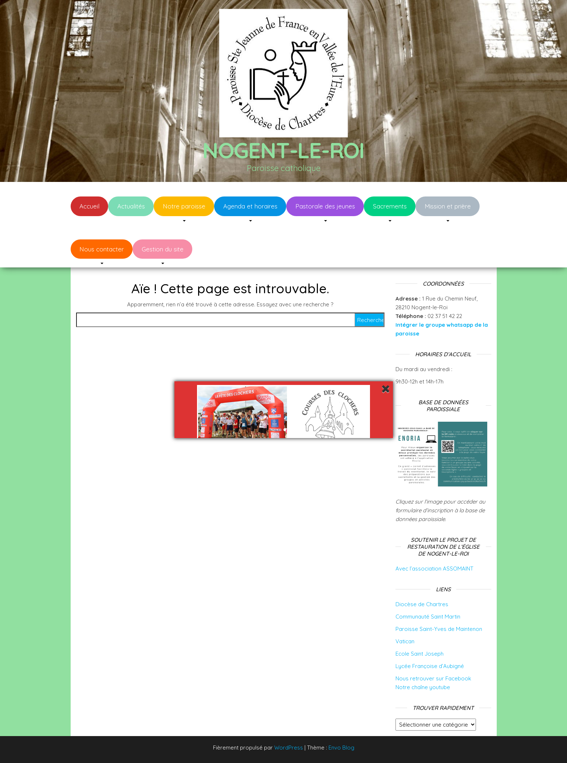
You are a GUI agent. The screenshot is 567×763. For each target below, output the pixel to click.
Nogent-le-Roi (283, 150)
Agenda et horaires (250, 206)
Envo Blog (341, 747)
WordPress (288, 747)
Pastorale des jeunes (325, 206)
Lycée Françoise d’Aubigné (429, 666)
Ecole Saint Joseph (419, 653)
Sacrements (390, 206)
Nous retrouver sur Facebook (433, 678)
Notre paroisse (184, 206)
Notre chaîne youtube (422, 687)
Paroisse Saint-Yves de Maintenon (438, 628)
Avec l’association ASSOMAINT (434, 568)
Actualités (131, 206)
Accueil (89, 206)
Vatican (404, 641)
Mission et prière (448, 206)
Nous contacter (101, 249)
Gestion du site (163, 249)
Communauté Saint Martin (427, 616)
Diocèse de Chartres (421, 604)
